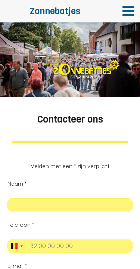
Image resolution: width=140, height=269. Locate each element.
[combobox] (16, 246)
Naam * (17, 183)
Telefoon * (20, 224)
